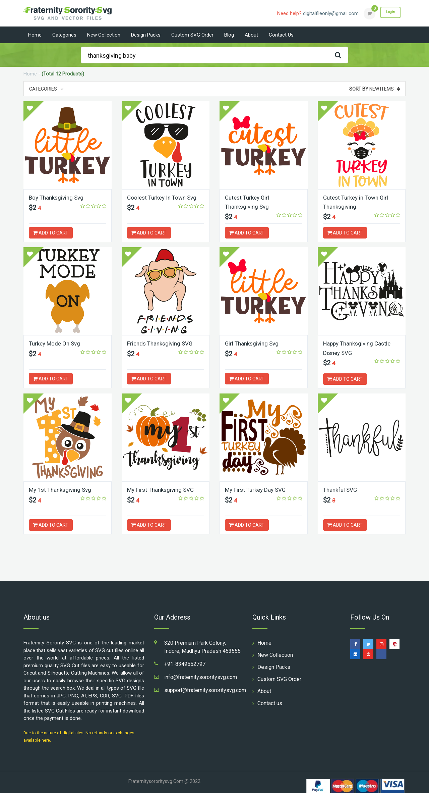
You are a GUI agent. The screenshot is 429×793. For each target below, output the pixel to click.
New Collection (103, 35)
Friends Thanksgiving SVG (161, 343)
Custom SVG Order (192, 35)
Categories (64, 35)
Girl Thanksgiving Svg (253, 343)
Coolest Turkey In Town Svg (164, 197)
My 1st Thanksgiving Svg (62, 489)
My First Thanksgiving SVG (162, 489)
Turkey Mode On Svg (56, 343)
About (251, 35)
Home (35, 35)
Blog (229, 35)
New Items (374, 89)
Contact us (281, 35)
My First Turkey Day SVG (257, 489)
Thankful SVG (341, 489)
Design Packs (146, 35)
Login (388, 13)
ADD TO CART (50, 232)
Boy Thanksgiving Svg (58, 197)
